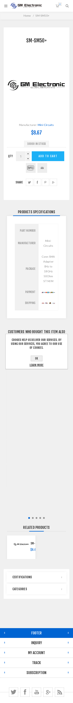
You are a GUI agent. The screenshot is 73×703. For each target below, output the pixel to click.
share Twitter (29, 182)
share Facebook (37, 182)
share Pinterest (45, 182)
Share (19, 182)
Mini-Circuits (46, 124)
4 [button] (40, 518)
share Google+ (53, 182)
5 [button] (44, 518)
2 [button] (33, 518)
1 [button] (29, 518)
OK (36, 358)
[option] (21, 547)
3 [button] (36, 518)
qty (10, 156)
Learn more (37, 365)
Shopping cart (59, 4)
